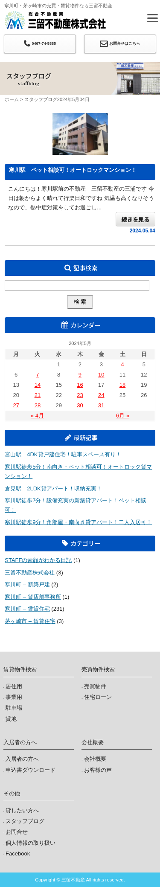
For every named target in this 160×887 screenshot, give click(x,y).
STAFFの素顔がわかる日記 (38, 560)
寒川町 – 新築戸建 (27, 584)
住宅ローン (98, 697)
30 (80, 405)
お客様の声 (98, 770)
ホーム (12, 99)
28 (38, 405)
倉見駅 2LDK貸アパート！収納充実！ (53, 488)
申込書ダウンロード (30, 770)
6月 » (122, 415)
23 (80, 395)
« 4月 (37, 415)
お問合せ (17, 832)
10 (101, 374)
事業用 (14, 697)
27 (16, 405)
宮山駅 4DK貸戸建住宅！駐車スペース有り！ (63, 454)
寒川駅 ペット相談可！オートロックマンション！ (73, 170)
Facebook (18, 853)
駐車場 (14, 707)
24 (101, 395)
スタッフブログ (40, 99)
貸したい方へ (22, 810)
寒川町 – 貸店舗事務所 (33, 597)
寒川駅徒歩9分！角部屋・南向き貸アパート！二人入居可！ (78, 522)
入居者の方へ (22, 759)
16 (80, 385)
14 (38, 385)
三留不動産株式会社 (30, 572)
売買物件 (95, 686)
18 (122, 385)
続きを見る (135, 219)
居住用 (14, 686)
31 (101, 405)
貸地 (11, 719)
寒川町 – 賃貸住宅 (27, 609)
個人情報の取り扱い (30, 843)
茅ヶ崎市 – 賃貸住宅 (30, 621)
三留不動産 (55, 20)
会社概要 (95, 759)
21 (38, 395)
